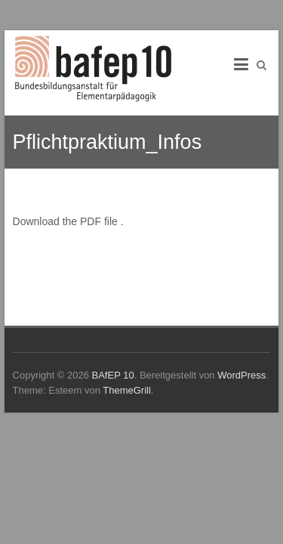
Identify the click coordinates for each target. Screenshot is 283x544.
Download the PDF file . (68, 221)
